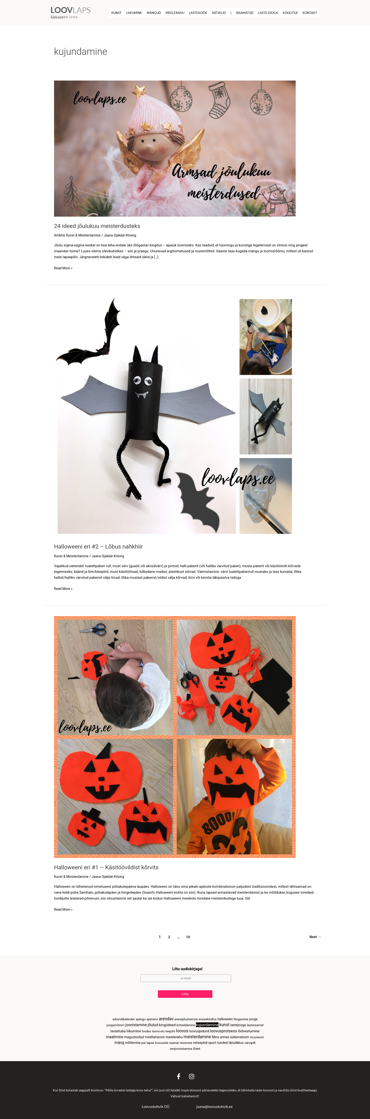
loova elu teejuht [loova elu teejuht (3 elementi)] (163, 1030)
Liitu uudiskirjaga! (187, 967)
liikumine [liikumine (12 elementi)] (133, 1030)
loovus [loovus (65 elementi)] (182, 1029)
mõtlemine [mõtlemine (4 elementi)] (133, 1042)
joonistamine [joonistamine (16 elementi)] (136, 1023)
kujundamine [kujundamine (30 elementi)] (207, 1023)
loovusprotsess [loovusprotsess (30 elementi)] (223, 1029)
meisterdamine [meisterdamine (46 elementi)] (197, 1036)
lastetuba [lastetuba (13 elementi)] (118, 1030)
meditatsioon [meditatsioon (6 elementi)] (155, 1036)
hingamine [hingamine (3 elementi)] (241, 1017)
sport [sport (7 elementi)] (212, 1042)
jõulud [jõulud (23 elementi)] (153, 1023)
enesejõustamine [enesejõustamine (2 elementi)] (186, 1017)
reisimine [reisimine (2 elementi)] (186, 1042)
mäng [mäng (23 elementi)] (119, 1042)
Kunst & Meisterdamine (85, 235)
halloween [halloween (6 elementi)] (225, 1017)
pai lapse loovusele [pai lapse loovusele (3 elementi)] (155, 1042)
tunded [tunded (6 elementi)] (222, 1042)
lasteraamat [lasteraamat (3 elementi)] (255, 1023)
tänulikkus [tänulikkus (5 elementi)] (236, 1042)
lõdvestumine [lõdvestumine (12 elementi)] (249, 1030)
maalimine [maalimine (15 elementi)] (114, 1036)
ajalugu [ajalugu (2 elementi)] (141, 1017)
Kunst (116, 13)
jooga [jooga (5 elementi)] (253, 1017)
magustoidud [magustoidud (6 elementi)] (134, 1036)
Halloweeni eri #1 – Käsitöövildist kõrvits (109, 866)
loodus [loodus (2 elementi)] (146, 1030)
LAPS (70, 10)
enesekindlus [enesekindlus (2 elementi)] (208, 1017)
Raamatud (244, 13)
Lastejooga (268, 13)
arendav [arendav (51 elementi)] (166, 1017)
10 (187, 937)
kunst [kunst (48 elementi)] (224, 1023)
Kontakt (310, 13)
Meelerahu (175, 13)
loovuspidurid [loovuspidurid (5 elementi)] (199, 1030)
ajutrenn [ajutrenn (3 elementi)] (152, 1017)
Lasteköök (198, 13)
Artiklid (219, 13)
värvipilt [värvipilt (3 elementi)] (250, 1042)
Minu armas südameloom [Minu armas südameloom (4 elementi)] (230, 1036)
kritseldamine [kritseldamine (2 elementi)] (186, 1023)
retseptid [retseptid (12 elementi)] (200, 1042)
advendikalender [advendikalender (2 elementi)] (123, 1017)
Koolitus (290, 13)
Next (314, 937)
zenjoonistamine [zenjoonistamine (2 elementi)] (181, 1048)
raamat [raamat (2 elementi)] (174, 1042)
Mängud (154, 13)
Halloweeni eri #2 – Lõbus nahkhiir (101, 546)
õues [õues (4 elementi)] (196, 1048)
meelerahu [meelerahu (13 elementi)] (174, 1036)
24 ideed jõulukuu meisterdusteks (100, 225)
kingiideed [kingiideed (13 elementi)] (167, 1023)
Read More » (64, 267)
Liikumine (134, 13)
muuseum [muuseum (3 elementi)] (257, 1036)
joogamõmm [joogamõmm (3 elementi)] (115, 1023)
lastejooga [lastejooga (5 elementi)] (238, 1023)
